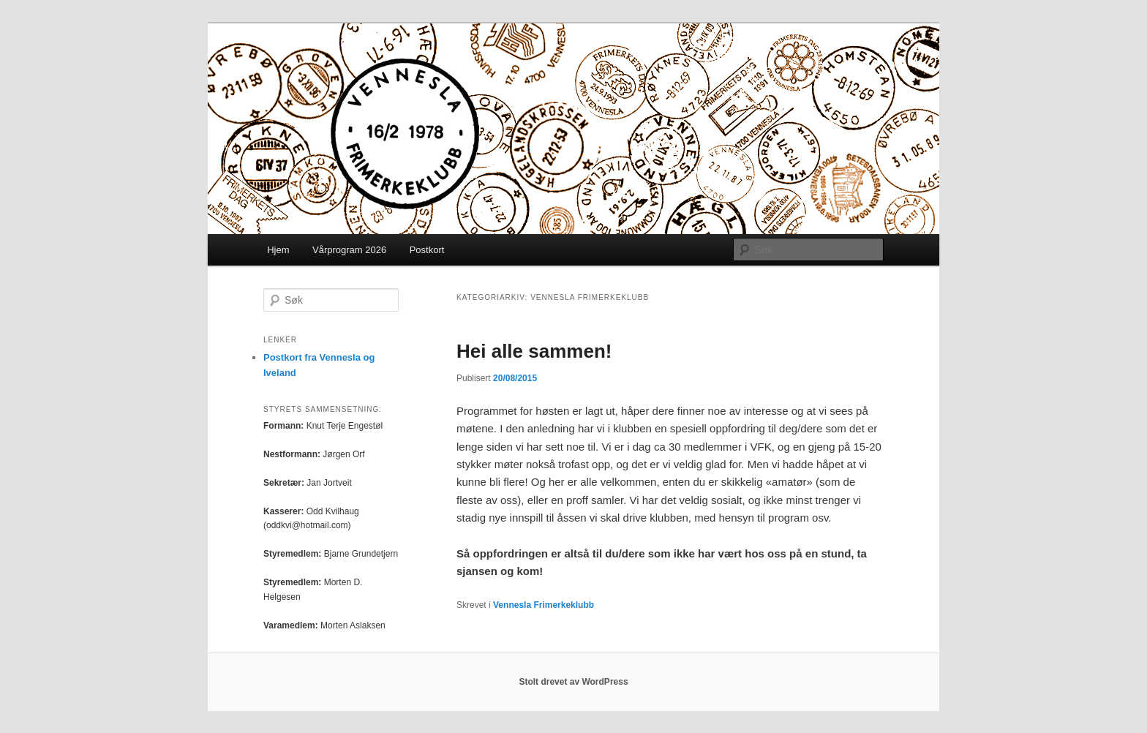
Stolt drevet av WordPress (573, 682)
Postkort (427, 249)
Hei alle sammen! (534, 351)
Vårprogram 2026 (349, 249)
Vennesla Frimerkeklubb (543, 605)
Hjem (278, 249)
